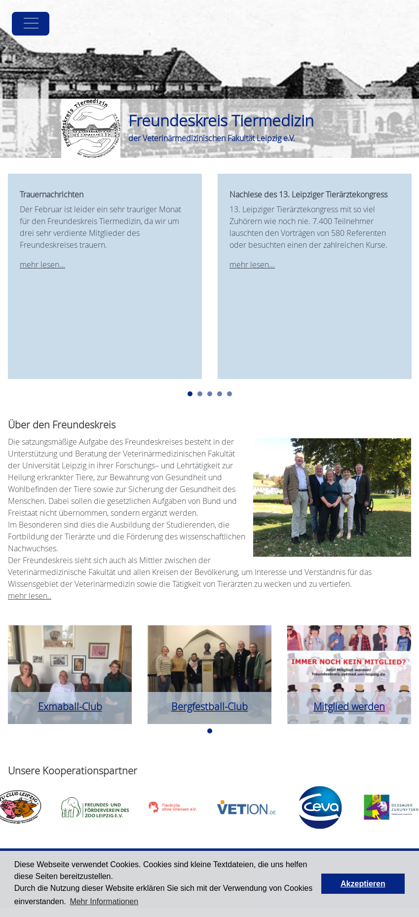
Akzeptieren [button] (363, 883)
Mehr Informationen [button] (104, 901)
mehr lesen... (42, 264)
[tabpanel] (105, 276)
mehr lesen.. (29, 595)
